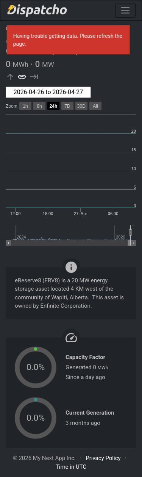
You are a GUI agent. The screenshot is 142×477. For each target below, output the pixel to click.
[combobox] (48, 92)
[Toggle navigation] (125, 10)
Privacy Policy (103, 458)
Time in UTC (71, 466)
